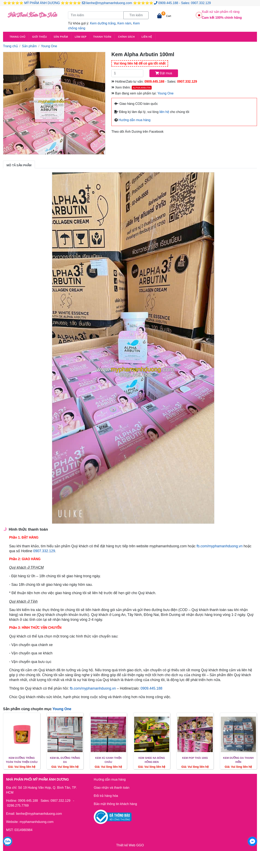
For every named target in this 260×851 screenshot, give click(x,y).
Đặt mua (163, 73)
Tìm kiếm (136, 15)
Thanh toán (102, 36)
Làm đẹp (80, 36)
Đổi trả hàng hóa (106, 795)
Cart (168, 16)
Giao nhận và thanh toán (111, 787)
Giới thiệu (39, 36)
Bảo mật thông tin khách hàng (115, 804)
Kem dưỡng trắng (102, 23)
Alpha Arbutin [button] (142, 88)
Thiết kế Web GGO (130, 845)
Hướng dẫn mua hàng (134, 120)
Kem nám (124, 23)
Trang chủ (17, 36)
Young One (49, 46)
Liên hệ (146, 36)
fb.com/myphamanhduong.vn (219, 546)
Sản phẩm (61, 36)
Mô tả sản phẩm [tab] (18, 165)
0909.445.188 (168, 3)
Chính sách (126, 36)
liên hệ (164, 112)
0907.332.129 (201, 3)
